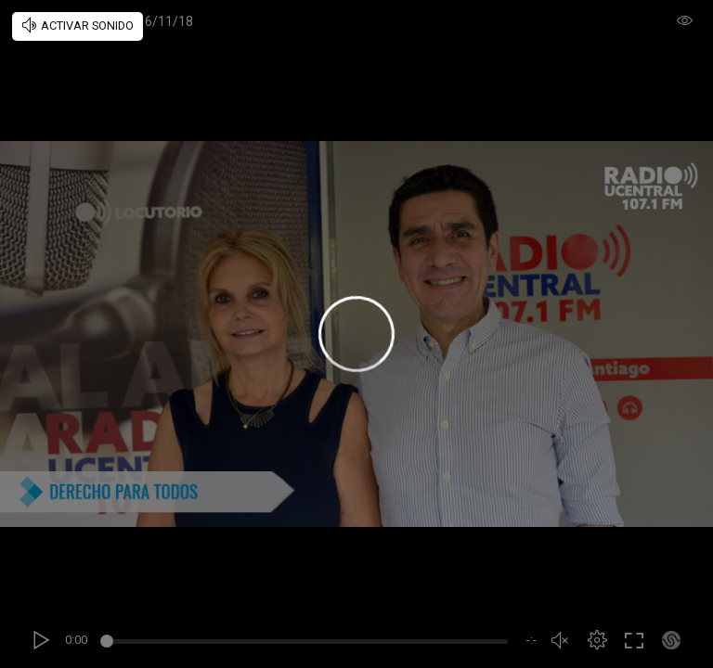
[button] (597, 640)
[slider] (307, 643)
